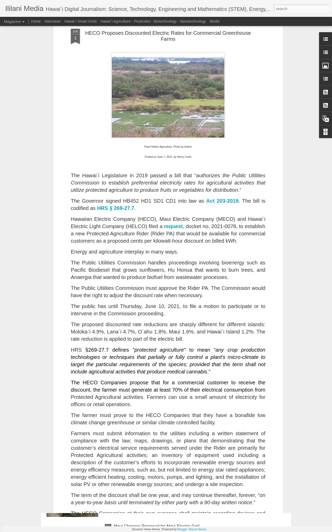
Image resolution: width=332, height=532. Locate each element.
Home (36, 21)
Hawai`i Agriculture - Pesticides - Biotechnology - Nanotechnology (153, 21)
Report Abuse (197, 529)
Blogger (182, 529)
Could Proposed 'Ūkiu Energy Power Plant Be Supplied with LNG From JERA (156, 469)
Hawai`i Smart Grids (80, 21)
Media (214, 21)
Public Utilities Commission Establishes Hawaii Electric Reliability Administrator (157, 410)
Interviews (52, 21)
